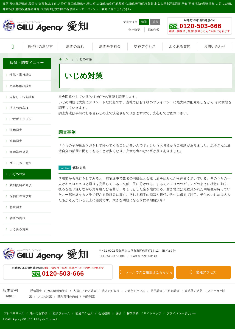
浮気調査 (36, 290)
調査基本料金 (110, 46)
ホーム (63, 59)
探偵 (118, 313)
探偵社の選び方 (40, 46)
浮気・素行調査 (21, 74)
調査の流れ (75, 46)
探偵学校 (154, 29)
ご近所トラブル (21, 119)
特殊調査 (16, 207)
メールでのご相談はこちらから (146, 272)
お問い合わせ (214, 46)
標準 (144, 21)
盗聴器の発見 (19, 152)
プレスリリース (14, 313)
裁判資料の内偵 (21, 185)
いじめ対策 (17, 174)
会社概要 (134, 29)
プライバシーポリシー (181, 313)
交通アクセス (145, 46)
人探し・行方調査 (22, 97)
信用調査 (16, 130)
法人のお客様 (19, 108)
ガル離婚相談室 (21, 86)
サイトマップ (152, 313)
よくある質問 (179, 46)
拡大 (155, 21)
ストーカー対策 (21, 163)
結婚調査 (16, 141)
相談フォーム (61, 313)
